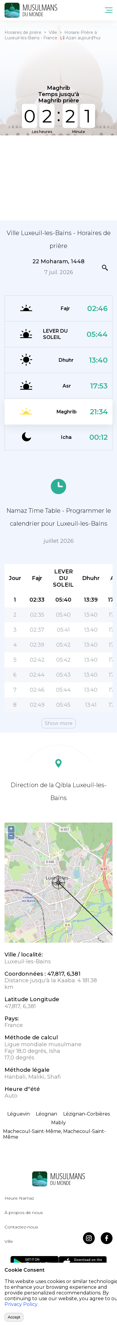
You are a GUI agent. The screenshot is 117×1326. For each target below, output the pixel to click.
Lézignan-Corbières (86, 1114)
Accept (14, 1317)
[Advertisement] (58, 177)
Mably (58, 1122)
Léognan (46, 1114)
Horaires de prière (23, 32)
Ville (53, 32)
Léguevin (18, 1114)
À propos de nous (24, 1212)
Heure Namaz (19, 1198)
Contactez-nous (21, 1227)
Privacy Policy (21, 1304)
